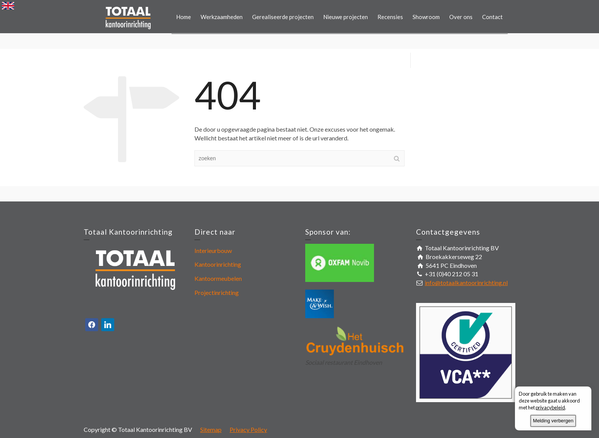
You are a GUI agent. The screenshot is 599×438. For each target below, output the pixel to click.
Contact (492, 16)
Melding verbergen (553, 421)
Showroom (426, 16)
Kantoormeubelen (218, 278)
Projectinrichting (216, 292)
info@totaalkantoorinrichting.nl (466, 282)
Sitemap (211, 429)
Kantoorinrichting (217, 264)
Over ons (461, 16)
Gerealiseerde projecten (283, 16)
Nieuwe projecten (345, 16)
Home (183, 16)
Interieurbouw (213, 250)
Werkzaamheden (222, 16)
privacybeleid (550, 407)
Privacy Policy (248, 429)
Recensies (390, 16)
